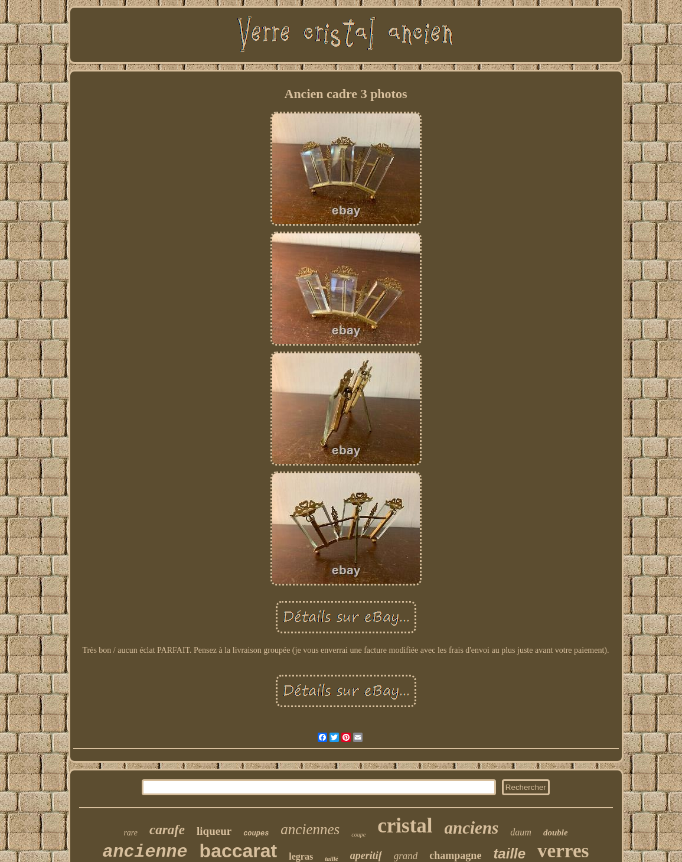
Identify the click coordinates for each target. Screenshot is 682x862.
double (555, 832)
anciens (472, 827)
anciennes (310, 829)
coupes (256, 834)
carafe (167, 829)
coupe (358, 834)
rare (130, 832)
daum (520, 832)
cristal (404, 825)
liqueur (214, 831)
